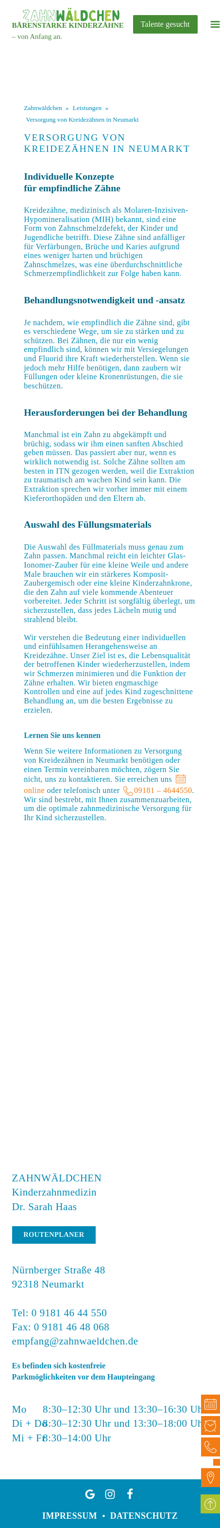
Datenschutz (144, 1516)
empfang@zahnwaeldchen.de (75, 1341)
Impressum (69, 1516)
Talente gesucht (165, 24)
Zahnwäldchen (43, 107)
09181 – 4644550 (163, 790)
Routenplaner (53, 1234)
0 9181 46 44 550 (69, 1313)
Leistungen (87, 107)
